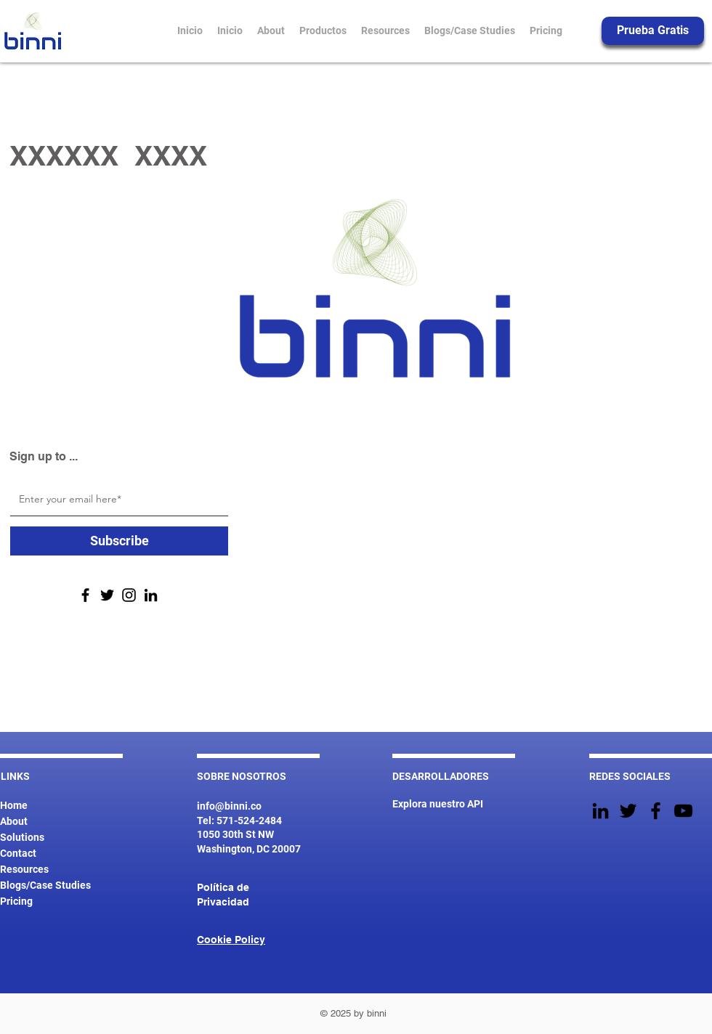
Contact (18, 853)
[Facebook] (85, 595)
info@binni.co (229, 806)
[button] (323, 30)
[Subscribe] (119, 540)
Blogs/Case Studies (45, 885)
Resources (24, 869)
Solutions (22, 837)
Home (14, 805)
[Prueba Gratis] (653, 31)
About (14, 821)
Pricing (16, 901)
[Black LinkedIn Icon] (600, 810)
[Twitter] (107, 595)
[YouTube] (683, 810)
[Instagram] (129, 595)
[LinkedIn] (151, 595)
